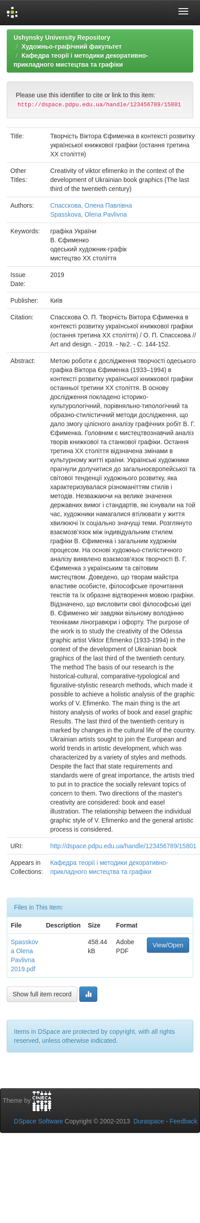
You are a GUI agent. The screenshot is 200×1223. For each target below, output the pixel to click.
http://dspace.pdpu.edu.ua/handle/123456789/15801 (123, 846)
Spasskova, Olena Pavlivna (88, 214)
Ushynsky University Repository (62, 37)
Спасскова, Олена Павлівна (91, 205)
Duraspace (148, 1121)
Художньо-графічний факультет (72, 46)
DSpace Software (38, 1121)
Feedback (183, 1121)
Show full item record (42, 994)
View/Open (168, 945)
